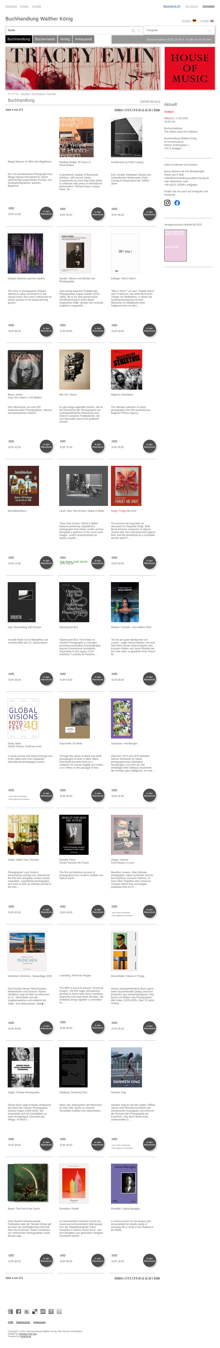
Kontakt (36, 6)
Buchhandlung (19, 39)
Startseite (11, 6)
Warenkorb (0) (172, 6)
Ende (157, 109)
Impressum (39, 1322)
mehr (11, 208)
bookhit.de (26, 1336)
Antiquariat (83, 39)
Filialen (24, 6)
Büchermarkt (45, 39)
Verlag (65, 39)
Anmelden (208, 6)
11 (142, 109)
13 (149, 109)
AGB (10, 1322)
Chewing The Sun (28, 1334)
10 (139, 109)
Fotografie (51, 94)
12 (146, 109)
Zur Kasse (191, 6)
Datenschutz (23, 1322)
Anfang (118, 109)
